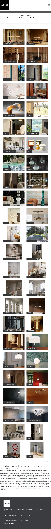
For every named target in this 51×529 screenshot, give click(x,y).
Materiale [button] (32, 17)
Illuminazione (31, 12)
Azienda (6, 509)
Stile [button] (43, 17)
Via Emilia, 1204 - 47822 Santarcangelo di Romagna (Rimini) (18, 515)
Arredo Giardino (39, 509)
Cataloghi (6, 510)
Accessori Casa (23, 12)
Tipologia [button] (19, 21)
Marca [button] (8, 17)
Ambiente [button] (20, 17)
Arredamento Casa (19, 509)
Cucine (11, 509)
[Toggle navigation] (49, 5)
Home (18, 12)
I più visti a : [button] (31, 21)
